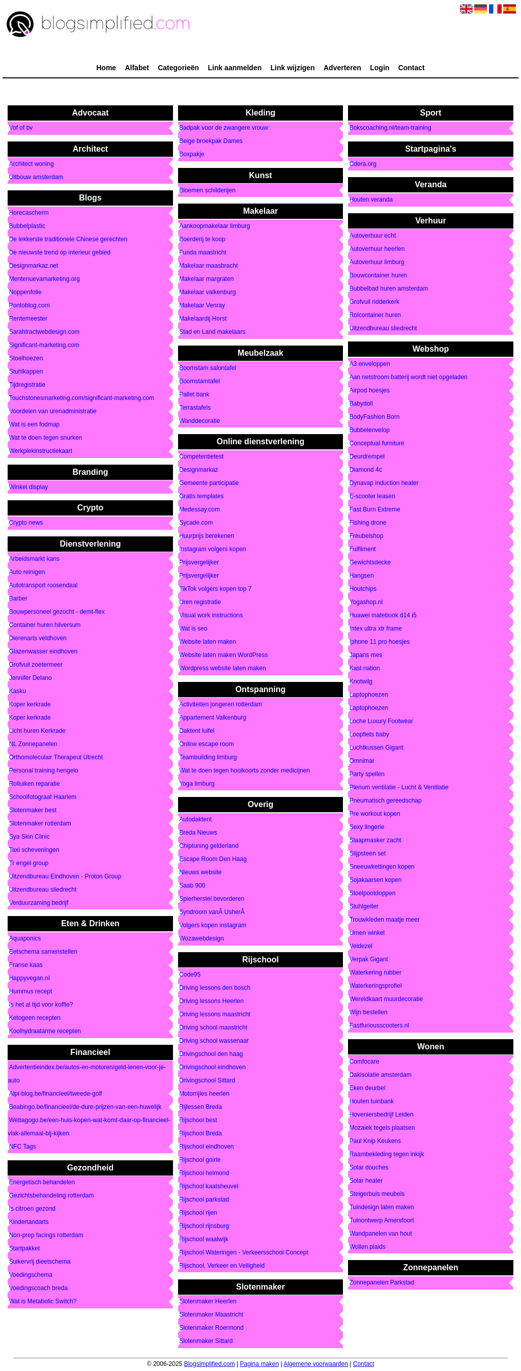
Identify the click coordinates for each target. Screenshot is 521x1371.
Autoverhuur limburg (377, 262)
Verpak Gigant (369, 959)
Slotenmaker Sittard (206, 1341)
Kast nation (365, 668)
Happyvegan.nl (29, 978)
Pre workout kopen (375, 814)
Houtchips (363, 589)
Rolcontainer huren (375, 315)
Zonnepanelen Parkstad (382, 1283)
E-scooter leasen (372, 496)
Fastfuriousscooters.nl (379, 1026)
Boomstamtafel (199, 381)
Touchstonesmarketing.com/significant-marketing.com (81, 398)
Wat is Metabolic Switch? (43, 1301)
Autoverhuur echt (373, 235)
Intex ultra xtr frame (376, 629)
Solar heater (366, 1180)
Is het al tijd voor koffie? (41, 1005)
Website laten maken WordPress (223, 655)
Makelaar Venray (202, 305)
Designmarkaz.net (34, 266)
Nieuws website (200, 872)
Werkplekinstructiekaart (41, 451)
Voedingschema (30, 1275)
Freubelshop (367, 536)
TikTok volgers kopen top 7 (215, 589)
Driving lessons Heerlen (211, 1001)
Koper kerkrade (30, 704)
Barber (18, 598)
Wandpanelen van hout (381, 1233)
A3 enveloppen (370, 364)
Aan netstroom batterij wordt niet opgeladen (409, 377)
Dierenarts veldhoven (38, 638)
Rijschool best (198, 1120)
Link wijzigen (293, 68)
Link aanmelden (235, 68)
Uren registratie (200, 602)
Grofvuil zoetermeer (36, 664)
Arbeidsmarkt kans (34, 558)
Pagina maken (259, 1363)
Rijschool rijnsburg (204, 1226)
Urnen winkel (367, 933)
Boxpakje (191, 154)
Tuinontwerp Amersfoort (382, 1220)
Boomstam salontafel (207, 368)
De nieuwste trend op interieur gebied (59, 252)
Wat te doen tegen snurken (45, 438)
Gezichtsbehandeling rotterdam (51, 1195)
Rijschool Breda (200, 1133)
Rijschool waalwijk (203, 1239)
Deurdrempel (367, 457)
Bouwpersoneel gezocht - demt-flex (57, 611)
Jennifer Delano (30, 677)
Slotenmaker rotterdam (40, 823)
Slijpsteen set (368, 854)
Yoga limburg (197, 783)
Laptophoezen (369, 695)
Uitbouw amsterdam (36, 177)
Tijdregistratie (27, 385)
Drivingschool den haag (211, 1054)
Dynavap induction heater (384, 483)
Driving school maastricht (213, 1027)
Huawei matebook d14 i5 (383, 615)
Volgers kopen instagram (212, 925)
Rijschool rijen (198, 1212)
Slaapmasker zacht (375, 840)
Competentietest (201, 457)
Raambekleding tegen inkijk (387, 1154)
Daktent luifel (196, 730)
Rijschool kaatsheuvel (208, 1186)
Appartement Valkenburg (212, 717)
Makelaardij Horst (202, 319)
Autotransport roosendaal (43, 585)
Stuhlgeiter (364, 906)
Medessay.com (199, 509)
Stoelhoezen (26, 358)
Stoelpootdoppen (373, 893)
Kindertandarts (29, 1222)
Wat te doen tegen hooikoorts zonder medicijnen (244, 770)
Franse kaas (26, 965)
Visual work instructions (211, 615)
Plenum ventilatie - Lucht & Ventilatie (399, 787)
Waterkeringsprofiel (376, 986)
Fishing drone (368, 523)
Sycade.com (196, 523)
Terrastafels (195, 407)
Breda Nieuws (198, 833)
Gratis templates (201, 496)
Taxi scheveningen (34, 849)
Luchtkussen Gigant (376, 748)
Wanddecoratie (199, 420)
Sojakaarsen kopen (376, 880)
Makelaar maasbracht (208, 266)
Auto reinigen (27, 572)
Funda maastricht (202, 252)
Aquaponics (25, 938)
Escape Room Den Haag (213, 859)
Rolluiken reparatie (34, 783)
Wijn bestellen (369, 1012)
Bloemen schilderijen (207, 190)
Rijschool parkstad (204, 1199)
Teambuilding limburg (208, 757)
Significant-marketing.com (44, 345)
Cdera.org (363, 163)
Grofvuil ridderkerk (374, 301)
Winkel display (28, 487)
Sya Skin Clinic (29, 836)
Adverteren (342, 68)
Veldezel (361, 946)
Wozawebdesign (201, 938)
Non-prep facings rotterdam (46, 1235)
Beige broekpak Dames (211, 141)
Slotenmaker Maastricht (211, 1315)
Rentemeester (28, 319)
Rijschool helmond (204, 1173)
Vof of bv (21, 128)
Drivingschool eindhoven (212, 1067)
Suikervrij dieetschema (40, 1262)
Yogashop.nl (366, 602)
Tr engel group (29, 863)
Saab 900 (192, 886)
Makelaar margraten (206, 279)
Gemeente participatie (209, 483)
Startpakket (24, 1248)
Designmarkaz (198, 470)
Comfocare (365, 1061)
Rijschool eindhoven (206, 1146)
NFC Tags (22, 1146)
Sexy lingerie (367, 827)
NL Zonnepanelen (33, 744)
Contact (411, 68)
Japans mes (366, 655)
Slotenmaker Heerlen (208, 1301)
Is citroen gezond (32, 1209)
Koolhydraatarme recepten (45, 1031)
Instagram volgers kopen (212, 549)
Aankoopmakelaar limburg (214, 226)
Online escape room (206, 744)
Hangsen (362, 576)
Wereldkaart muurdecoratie (386, 999)
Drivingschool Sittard (207, 1080)
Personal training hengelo (43, 770)
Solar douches (369, 1167)
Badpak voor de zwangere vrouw (223, 128)
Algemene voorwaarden (315, 1363)
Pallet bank (194, 394)
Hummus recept (30, 991)
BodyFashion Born (375, 417)
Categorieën (178, 68)
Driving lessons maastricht (214, 1014)
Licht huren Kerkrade (37, 730)
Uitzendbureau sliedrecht (43, 889)
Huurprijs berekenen (206, 536)
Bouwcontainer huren (378, 275)
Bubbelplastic (27, 226)
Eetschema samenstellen (43, 952)
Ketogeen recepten (35, 1018)
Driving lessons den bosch (214, 987)
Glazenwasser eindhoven (43, 651)
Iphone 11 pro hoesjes (380, 642)
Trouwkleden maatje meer (385, 920)
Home (106, 68)
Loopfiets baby (369, 734)
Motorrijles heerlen (204, 1093)
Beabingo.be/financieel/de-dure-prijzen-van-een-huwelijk (85, 1106)
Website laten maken (207, 642)
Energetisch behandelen (42, 1182)
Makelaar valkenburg (207, 292)
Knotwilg (361, 681)
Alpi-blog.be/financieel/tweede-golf (55, 1093)
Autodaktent (195, 819)
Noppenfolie (25, 292)
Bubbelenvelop (370, 430)
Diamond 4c (366, 470)
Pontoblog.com (29, 305)
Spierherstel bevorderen (211, 899)
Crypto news (26, 523)
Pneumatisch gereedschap (386, 801)
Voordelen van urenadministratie (53, 411)
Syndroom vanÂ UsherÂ (212, 912)
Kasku (17, 691)
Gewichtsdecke (370, 562)
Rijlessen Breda (200, 1106)
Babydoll (361, 404)
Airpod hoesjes (370, 390)
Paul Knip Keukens (375, 1141)
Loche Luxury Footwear (381, 721)
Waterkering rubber (375, 973)
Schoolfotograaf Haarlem (43, 797)
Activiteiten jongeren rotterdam (220, 704)
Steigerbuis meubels (377, 1193)
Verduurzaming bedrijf (39, 902)
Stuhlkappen (26, 372)
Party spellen (367, 774)
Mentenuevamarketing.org (44, 279)
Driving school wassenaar (214, 1040)
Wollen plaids (368, 1246)
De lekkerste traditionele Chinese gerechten (68, 239)
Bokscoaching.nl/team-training (390, 128)
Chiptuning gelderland (209, 846)
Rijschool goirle (199, 1159)
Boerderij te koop (202, 239)
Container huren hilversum (45, 625)
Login (379, 68)
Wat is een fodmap (34, 425)
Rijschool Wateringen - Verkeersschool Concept (243, 1252)
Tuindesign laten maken (382, 1207)
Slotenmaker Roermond (211, 1328)
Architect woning (31, 163)
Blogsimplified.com (209, 1363)
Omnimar (362, 761)
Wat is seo (193, 629)
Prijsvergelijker (199, 562)
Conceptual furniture (377, 443)
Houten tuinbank (372, 1101)
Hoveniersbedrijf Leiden (382, 1114)
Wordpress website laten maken (222, 668)
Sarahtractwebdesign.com (44, 332)
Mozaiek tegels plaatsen (382, 1127)
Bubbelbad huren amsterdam (389, 288)
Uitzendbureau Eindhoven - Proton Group (65, 876)
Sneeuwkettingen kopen (382, 867)
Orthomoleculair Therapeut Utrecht (56, 757)
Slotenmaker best (32, 810)
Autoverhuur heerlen (377, 248)
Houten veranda (371, 200)
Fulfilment (363, 549)
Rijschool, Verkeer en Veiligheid (222, 1265)
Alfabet (137, 68)
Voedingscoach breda (38, 1288)
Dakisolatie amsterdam (381, 1074)
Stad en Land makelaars (212, 332)
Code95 (189, 974)
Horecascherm (29, 213)
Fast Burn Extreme (375, 509)
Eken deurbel (368, 1088)
